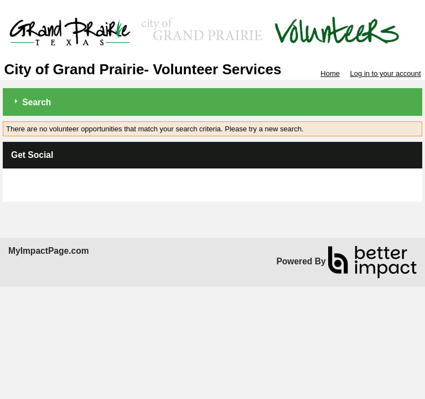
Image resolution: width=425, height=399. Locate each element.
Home (330, 73)
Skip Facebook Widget (47, 181)
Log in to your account (385, 73)
